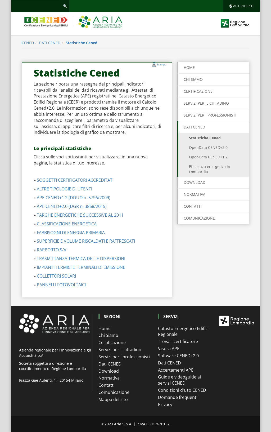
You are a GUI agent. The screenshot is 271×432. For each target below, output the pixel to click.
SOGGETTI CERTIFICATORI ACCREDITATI (75, 180)
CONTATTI (193, 206)
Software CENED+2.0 (178, 356)
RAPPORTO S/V (51, 250)
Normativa (109, 378)
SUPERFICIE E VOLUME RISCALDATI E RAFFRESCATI (86, 241)
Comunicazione (113, 392)
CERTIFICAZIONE (198, 91)
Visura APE (168, 348)
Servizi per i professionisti (124, 357)
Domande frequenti (177, 397)
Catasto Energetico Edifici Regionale (183, 331)
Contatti (106, 385)
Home (189, 67)
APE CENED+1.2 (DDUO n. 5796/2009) (73, 198)
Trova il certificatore (178, 341)
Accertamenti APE (175, 370)
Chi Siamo (108, 335)
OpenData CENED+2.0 (208, 147)
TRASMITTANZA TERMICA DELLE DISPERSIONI (81, 258)
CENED (28, 42)
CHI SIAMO (193, 79)
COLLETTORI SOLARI (56, 276)
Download (108, 371)
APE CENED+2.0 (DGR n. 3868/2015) (72, 206)
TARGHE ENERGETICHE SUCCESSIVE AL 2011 (80, 215)
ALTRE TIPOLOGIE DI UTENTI (64, 189)
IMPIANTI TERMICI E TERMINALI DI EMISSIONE (81, 267)
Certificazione (112, 342)
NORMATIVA (194, 194)
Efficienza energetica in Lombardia (209, 169)
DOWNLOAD (194, 182)
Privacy (165, 404)
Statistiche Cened (81, 42)
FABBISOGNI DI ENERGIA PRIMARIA (71, 232)
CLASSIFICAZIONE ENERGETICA (67, 224)
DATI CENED (49, 42)
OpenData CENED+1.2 (208, 156)
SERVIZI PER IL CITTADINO (206, 103)
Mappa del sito (113, 399)
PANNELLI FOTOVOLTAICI (61, 285)
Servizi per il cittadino (119, 350)
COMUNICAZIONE (199, 218)
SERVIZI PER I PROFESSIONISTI (210, 115)
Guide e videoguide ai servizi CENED (179, 380)
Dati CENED (109, 364)
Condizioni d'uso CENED (182, 390)
